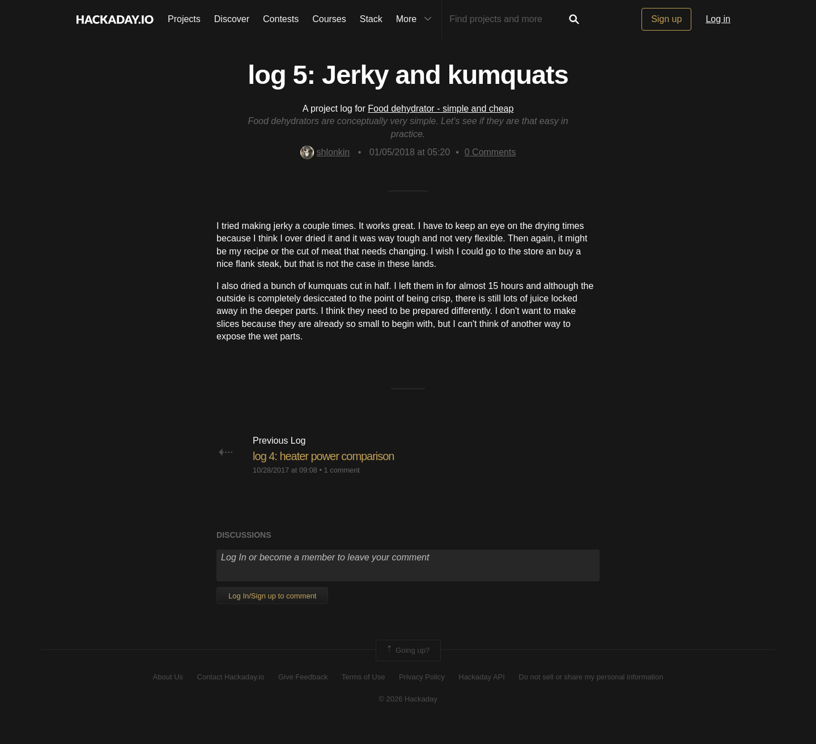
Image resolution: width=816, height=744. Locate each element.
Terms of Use (363, 694)
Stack (371, 19)
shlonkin (325, 152)
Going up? (407, 668)
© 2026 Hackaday (408, 716)
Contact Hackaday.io (231, 694)
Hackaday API (481, 694)
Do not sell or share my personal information (590, 694)
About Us (168, 694)
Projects (184, 19)
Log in (718, 19)
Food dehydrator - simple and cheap (440, 108)
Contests (281, 19)
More (416, 19)
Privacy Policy (422, 694)
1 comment (342, 487)
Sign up (666, 19)
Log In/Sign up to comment (272, 613)
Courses (329, 19)
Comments (490, 152)
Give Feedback (303, 694)
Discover (231, 19)
